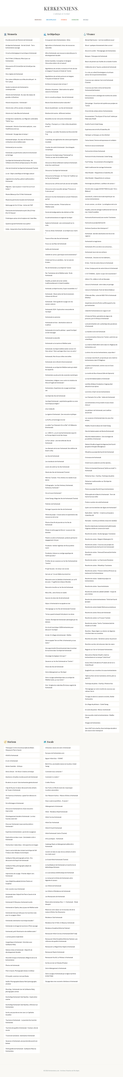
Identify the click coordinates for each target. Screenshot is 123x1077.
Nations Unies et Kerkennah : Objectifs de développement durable (19, 951)
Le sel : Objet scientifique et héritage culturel (20, 173)
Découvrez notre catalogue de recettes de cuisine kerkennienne (101, 97)
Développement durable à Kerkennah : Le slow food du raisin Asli (20, 817)
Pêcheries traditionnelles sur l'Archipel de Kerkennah (98, 482)
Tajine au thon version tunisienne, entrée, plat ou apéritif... (100, 677)
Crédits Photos (50, 782)
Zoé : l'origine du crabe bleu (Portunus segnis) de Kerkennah (60, 686)
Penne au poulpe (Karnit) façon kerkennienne (99, 489)
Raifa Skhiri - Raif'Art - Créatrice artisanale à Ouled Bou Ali (99, 514)
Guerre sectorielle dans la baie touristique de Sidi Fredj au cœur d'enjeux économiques (21, 851)
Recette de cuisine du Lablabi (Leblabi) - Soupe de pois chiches (100, 593)
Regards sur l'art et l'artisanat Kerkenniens (98, 649)
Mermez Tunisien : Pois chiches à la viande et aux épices (60, 479)
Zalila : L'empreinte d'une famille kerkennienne (20, 229)
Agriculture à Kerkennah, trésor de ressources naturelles (60, 46)
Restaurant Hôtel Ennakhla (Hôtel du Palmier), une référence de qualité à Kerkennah (61, 940)
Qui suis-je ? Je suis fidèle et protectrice (57, 574)
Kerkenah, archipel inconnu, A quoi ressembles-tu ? (61, 288)
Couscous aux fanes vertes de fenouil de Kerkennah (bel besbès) (98, 89)
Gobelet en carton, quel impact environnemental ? (61, 254)
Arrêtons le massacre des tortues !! (56, 84)
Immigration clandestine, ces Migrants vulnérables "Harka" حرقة (22, 120)
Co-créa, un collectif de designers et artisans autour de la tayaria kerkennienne (99, 73)
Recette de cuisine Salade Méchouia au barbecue (100, 607)
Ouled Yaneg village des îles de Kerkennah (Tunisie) (61, 498)
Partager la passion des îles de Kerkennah (58, 509)
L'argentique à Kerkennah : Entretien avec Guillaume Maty (19, 943)
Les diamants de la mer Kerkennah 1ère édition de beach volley (61, 449)
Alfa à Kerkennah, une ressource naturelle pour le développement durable (61, 54)
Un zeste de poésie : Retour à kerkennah (97, 710)
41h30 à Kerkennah (12, 755)
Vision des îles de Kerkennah (54, 667)
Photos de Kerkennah (12, 965)
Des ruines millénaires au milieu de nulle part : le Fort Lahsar (21, 80)
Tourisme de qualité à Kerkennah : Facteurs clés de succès (22, 1029)
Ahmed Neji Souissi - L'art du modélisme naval (99, 40)
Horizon (75, 20)
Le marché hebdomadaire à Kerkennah (97, 379)
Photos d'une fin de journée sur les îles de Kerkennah (58, 523)
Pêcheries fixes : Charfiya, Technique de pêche (99, 476)
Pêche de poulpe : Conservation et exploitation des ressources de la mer (61, 516)
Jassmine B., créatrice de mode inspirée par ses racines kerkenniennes (100, 198)
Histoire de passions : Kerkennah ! (16, 102)
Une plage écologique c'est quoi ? (55, 656)
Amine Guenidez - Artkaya (14, 766)
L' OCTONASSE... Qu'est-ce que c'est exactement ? (101, 273)
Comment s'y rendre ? (52, 777)
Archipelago (51, 20)
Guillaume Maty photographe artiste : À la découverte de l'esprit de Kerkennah (19, 859)
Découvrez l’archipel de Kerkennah (56, 170)
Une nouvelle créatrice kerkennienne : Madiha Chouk (99, 716)
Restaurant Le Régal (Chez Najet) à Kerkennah (60, 947)
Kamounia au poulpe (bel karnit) (95, 223)
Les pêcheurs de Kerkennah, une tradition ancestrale (98, 411)
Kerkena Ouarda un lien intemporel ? (96, 228)
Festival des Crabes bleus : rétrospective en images (22, 845)
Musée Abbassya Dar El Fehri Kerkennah (19, 194)
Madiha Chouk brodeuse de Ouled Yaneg (98, 426)
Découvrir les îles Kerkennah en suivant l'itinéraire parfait (61, 198)
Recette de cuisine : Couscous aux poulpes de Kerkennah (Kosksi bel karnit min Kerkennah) (99, 546)
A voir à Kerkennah (12, 761)
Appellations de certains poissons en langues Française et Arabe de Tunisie (59, 77)
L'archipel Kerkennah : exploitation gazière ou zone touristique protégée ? (61, 402)
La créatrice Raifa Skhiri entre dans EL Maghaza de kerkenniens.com (101, 346)
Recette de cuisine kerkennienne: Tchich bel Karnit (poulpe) (101, 601)
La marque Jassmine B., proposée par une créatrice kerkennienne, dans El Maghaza (101, 359)
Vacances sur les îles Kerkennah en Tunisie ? (59, 661)
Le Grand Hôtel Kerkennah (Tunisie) (56, 859)
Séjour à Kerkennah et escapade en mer (57, 603)
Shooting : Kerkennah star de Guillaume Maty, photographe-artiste (20, 990)
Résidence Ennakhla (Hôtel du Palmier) (57, 928)
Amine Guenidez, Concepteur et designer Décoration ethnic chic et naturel (58, 62)
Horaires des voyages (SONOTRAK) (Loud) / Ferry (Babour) (101, 190)
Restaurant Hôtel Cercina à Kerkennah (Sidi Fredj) (61, 933)
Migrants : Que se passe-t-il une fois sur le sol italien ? (20, 188)
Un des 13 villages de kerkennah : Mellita (58, 635)
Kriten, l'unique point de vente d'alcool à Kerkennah (101, 268)
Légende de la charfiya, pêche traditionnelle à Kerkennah (20, 180)
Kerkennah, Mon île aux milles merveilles (58, 356)
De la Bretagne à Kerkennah (15, 803)
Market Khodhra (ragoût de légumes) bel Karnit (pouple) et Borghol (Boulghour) (100, 445)
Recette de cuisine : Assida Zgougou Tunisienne (100, 534)
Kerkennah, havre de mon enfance (96, 252)
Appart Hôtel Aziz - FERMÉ (54, 758)
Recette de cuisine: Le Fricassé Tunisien (97, 618)
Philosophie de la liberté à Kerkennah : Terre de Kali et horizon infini (100, 496)
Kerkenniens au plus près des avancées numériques (61, 375)
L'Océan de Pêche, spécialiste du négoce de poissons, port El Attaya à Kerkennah (98, 317)
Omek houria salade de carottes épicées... (98, 463)
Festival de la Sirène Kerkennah (95, 151)
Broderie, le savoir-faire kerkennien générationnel (22, 782)
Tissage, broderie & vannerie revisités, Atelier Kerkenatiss (99, 698)
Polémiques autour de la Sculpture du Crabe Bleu (21, 218)
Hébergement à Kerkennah (54, 806)
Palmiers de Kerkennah (52, 504)
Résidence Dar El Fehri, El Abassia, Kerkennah (59, 923)
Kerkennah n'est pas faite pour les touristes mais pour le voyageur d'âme (21, 914)
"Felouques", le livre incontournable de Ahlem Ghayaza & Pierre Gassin (20, 749)
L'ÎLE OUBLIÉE (50, 409)
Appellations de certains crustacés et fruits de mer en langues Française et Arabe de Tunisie (61, 70)
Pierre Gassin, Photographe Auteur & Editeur (20, 971)
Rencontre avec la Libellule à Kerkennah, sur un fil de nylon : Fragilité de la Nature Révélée (61, 581)
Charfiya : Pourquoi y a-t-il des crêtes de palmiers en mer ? (61, 125)
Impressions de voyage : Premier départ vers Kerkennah (20, 875)
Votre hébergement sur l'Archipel (55, 672)
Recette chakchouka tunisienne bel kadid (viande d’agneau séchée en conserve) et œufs (100, 527)
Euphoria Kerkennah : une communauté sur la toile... (59, 224)
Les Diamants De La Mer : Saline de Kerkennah (100, 397)
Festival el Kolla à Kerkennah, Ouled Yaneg (98, 156)
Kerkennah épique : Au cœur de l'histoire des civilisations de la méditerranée (20, 141)
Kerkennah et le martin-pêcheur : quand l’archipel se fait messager (60, 331)
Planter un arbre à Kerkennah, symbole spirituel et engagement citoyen (61, 539)
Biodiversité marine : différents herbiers (58, 113)
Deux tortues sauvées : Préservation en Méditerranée (58, 206)
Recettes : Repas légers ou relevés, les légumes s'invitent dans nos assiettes (100, 632)
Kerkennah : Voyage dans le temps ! (17, 134)
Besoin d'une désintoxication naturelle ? (58, 102)
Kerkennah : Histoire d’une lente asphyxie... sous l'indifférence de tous (21, 128)
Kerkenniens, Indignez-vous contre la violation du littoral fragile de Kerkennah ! (61, 382)
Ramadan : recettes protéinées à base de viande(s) (101, 520)
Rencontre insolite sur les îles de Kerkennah (59, 587)
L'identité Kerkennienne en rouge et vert (98, 311)
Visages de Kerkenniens (92, 723)
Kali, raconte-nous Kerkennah (15, 889)
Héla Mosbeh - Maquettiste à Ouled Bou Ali (99, 173)
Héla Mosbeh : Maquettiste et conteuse (97, 178)
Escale (85, 20)
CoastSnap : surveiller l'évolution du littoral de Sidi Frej (61, 133)
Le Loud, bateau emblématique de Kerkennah (59, 872)
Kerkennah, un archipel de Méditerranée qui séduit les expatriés (61, 368)
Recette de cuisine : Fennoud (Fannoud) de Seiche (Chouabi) (100, 553)
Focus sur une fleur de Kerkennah (55, 244)
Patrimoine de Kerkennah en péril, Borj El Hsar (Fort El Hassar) (20, 212)
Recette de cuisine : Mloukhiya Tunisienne (98, 565)
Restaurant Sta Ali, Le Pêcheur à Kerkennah (59, 957)
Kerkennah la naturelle (52, 338)
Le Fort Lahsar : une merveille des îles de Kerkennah (58, 442)
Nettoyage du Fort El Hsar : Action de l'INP (19, 205)
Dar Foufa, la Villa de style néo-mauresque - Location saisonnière (59, 789)
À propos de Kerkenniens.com (54, 753)
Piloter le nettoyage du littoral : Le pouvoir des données (60, 531)
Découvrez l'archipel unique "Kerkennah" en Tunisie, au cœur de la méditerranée (59, 156)
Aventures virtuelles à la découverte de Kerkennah (22, 777)
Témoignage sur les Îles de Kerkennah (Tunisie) (60, 609)
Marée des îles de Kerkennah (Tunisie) (57, 472)
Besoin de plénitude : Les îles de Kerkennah (59, 108)
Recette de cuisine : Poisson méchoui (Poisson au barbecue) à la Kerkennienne (100, 572)
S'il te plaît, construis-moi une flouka (17, 976)
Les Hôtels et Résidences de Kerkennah (57, 891)
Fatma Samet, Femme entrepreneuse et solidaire (100, 140)
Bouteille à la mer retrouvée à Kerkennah (58, 119)
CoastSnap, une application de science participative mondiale (61, 141)
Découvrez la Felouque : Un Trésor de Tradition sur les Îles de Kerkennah (61, 177)
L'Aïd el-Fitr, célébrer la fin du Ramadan (97, 279)
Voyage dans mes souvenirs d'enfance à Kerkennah (61, 981)
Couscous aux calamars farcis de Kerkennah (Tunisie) (99, 81)
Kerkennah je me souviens (14, 147)
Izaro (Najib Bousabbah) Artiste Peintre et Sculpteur (19, 882)
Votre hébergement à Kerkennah (55, 968)
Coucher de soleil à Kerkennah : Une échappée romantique (59, 148)
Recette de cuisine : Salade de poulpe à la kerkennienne (98, 580)
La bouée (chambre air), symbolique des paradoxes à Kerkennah (101, 325)
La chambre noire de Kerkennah (95, 331)
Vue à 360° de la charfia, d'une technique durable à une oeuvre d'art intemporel (101, 729)
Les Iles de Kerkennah (52, 456)
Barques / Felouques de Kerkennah (96, 56)
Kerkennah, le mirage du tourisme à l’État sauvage (22, 926)
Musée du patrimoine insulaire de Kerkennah (20, 200)
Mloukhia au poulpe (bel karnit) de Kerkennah (99, 452)
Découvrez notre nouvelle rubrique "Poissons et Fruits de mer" (60, 190)
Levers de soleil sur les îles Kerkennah (57, 467)
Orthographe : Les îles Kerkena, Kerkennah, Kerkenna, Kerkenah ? (59, 486)
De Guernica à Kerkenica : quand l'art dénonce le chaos (21, 797)
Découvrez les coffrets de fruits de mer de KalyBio (61, 183)
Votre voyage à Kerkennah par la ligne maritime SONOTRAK (60, 975)
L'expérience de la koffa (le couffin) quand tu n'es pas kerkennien (100, 304)
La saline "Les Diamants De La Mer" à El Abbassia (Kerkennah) (61, 426)
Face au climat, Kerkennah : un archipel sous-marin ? (61, 232)
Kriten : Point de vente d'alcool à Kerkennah (99, 263)
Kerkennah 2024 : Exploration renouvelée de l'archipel (59, 311)
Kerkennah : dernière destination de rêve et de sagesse (99, 235)
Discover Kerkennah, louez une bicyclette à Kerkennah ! (19, 825)
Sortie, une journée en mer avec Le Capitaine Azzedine (20, 1014)
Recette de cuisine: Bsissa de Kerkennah (98, 612)
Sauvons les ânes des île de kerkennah (57, 598)
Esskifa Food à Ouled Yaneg (94, 124)
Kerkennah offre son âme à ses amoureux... (99, 247)
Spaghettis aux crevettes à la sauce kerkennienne (100, 670)
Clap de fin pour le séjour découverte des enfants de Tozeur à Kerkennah (21, 789)
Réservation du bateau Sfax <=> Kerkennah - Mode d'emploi (61, 903)
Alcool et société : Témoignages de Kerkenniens (100, 51)
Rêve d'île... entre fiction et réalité (56, 592)
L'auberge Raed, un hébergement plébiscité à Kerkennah (59, 845)
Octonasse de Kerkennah (93, 457)
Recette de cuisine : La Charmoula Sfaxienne (99, 560)
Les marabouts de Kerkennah (54, 461)
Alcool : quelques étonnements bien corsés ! (99, 45)
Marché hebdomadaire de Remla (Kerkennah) (99, 431)
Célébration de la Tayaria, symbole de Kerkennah (100, 67)
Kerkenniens (61, 8)
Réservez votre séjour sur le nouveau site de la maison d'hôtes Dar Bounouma (60, 911)
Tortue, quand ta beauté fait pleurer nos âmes (59, 614)
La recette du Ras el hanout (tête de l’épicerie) (99, 373)
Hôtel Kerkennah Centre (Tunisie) (56, 833)
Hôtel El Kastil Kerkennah (53, 828)
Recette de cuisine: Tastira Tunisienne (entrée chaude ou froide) (99, 624)
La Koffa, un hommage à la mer (55, 420)
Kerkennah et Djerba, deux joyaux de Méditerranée (22, 907)
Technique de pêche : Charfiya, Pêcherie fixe (99, 683)
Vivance (64, 20)
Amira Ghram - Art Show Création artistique (20, 771)
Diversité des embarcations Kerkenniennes (99, 111)
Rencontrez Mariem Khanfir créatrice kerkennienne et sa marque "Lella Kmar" (98, 656)
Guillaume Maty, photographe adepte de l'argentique (18, 867)
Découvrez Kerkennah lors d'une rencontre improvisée (19, 810)
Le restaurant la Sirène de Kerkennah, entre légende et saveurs (59, 879)
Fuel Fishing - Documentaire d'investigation (99, 162)
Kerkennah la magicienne (93, 241)
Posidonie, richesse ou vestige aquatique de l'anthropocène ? (59, 554)
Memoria (38, 20)
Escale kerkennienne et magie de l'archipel (58, 217)
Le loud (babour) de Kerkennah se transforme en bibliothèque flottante (60, 866)
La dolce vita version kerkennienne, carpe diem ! (100, 352)
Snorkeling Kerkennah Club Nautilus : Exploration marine (21, 998)
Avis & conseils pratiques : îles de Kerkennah (59, 97)
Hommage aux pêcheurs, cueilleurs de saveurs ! (100, 183)
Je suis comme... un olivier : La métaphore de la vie (101, 204)
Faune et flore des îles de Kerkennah (56, 238)
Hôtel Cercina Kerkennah (53, 817)
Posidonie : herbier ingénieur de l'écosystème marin (59, 547)
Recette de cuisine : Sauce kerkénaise (97, 586)
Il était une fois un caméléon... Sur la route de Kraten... (59, 261)
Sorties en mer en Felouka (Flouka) (56, 963)
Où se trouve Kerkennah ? (53, 493)
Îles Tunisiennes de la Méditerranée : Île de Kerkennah (58, 274)
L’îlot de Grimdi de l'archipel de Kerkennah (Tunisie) (22, 168)
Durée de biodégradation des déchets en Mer (59, 212)
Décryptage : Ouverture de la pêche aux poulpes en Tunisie (101, 104)
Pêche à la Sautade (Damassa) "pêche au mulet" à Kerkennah (100, 469)
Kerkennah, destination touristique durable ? (20, 920)
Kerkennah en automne (52, 317)
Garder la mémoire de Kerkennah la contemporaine (17, 88)
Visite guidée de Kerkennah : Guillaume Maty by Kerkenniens (21, 1050)
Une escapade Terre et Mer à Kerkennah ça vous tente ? (60, 642)
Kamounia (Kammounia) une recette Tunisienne (100, 217)
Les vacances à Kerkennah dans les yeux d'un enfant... (99, 419)
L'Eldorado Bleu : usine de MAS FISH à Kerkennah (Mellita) (100, 296)
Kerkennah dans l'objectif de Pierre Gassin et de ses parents (21, 895)
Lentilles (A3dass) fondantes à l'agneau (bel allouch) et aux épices (99, 385)
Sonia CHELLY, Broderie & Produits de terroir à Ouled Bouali (100, 664)
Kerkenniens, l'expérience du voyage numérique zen (60, 389)
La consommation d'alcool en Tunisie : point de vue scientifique (101, 338)
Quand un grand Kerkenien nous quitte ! (18, 223)
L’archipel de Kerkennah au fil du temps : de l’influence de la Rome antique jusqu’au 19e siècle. (21, 162)
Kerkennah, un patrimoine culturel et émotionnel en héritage (21, 154)
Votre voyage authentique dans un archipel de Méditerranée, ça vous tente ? (59, 679)
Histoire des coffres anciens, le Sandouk (18, 108)
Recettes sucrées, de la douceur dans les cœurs (100, 644)
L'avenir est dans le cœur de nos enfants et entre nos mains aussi (60, 853)
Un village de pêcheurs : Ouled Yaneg (96, 704)
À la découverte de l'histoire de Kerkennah (19, 40)
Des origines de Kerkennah (14, 74)
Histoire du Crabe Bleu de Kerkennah (17, 113)
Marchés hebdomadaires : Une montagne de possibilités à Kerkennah (99, 438)
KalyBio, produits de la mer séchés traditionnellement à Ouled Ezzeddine (57, 282)
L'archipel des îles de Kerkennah (55, 396)
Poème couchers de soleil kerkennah (96, 502)
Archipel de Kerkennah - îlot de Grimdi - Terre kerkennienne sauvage (20, 46)
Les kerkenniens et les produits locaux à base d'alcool (99, 404)
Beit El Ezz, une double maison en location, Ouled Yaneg (60, 765)
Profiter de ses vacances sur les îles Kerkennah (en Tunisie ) (61, 562)
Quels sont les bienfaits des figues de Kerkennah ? (101, 507)
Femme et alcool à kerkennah (94, 145)
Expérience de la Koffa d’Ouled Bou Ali (97, 129)
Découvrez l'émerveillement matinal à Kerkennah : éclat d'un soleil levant (61, 164)
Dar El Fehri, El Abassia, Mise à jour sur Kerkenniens (18, 60)
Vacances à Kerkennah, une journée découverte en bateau (21, 1042)
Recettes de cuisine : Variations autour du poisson (101, 639)
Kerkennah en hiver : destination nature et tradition (58, 324)
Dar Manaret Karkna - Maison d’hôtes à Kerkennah (61, 795)
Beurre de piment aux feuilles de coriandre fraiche (101, 61)
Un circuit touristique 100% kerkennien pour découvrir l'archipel (59, 628)
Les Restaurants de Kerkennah (55, 896)
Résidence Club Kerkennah (53, 917)
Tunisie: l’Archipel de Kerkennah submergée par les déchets (61, 621)
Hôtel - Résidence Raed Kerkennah (56, 812)
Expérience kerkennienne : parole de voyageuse (21, 832)
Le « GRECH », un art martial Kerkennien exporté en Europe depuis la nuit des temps (60, 434)
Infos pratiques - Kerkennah (54, 838)
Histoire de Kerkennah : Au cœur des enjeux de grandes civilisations (20, 96)
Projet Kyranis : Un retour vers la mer (57, 569)
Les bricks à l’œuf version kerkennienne (97, 392)
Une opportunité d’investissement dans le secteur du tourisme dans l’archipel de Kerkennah (61, 649)
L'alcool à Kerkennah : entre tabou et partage (99, 284)
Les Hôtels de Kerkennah (53, 886)
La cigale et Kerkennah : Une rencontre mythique (60, 414)
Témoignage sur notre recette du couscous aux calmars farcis (100, 690)
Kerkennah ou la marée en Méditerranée (58, 343)
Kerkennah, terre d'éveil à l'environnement (58, 362)
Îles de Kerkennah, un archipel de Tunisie (58, 268)
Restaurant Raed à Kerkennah (54, 952)
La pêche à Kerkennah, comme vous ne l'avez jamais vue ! (99, 367)
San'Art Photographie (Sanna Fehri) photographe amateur (21, 983)
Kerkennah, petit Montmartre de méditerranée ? (21, 931)
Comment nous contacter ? (54, 771)
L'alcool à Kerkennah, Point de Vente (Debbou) (99, 290)
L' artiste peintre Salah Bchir (14, 937)
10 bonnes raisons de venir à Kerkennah (58, 748)
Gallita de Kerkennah (52, 249)
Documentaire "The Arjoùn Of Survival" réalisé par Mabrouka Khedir (101, 117)
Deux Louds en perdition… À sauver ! (57, 801)
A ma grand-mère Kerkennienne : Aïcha (57, 40)
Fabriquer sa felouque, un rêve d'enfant (97, 135)
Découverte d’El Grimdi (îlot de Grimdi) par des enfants (20, 67)
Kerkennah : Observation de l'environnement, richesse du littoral (59, 295)
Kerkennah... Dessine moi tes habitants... (98, 257)
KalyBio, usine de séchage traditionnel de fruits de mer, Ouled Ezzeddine (101, 211)
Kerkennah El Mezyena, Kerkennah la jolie (19, 902)
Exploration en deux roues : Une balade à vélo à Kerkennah (20, 838)
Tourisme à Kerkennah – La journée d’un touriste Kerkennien (21, 1021)
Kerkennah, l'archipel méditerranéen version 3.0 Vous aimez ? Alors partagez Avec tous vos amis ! (61, 350)
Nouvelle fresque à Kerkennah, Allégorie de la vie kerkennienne (21, 959)
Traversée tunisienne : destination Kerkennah (20, 1035)
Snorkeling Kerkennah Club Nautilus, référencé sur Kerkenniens (22, 1006)
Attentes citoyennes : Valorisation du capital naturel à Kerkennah (59, 91)
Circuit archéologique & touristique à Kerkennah (21, 53)
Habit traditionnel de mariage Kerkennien (98, 167)
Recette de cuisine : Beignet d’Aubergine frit (99, 539)
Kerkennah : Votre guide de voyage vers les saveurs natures (59, 303)
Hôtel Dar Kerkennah (52, 822)
